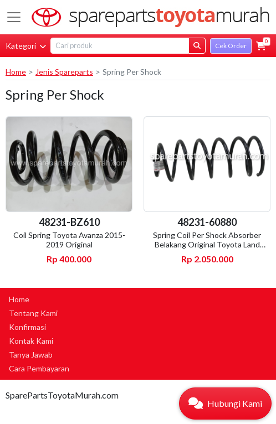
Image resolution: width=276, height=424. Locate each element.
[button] (261, 46)
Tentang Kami (33, 313)
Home (16, 71)
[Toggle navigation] (14, 17)
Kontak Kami (31, 340)
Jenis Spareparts (64, 71)
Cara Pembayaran (39, 368)
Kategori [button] (26, 45)
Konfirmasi (27, 327)
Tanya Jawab (31, 354)
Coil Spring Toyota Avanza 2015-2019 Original (69, 239)
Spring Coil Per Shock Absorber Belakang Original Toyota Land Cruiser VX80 (207, 244)
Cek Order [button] (231, 46)
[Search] (119, 46)
